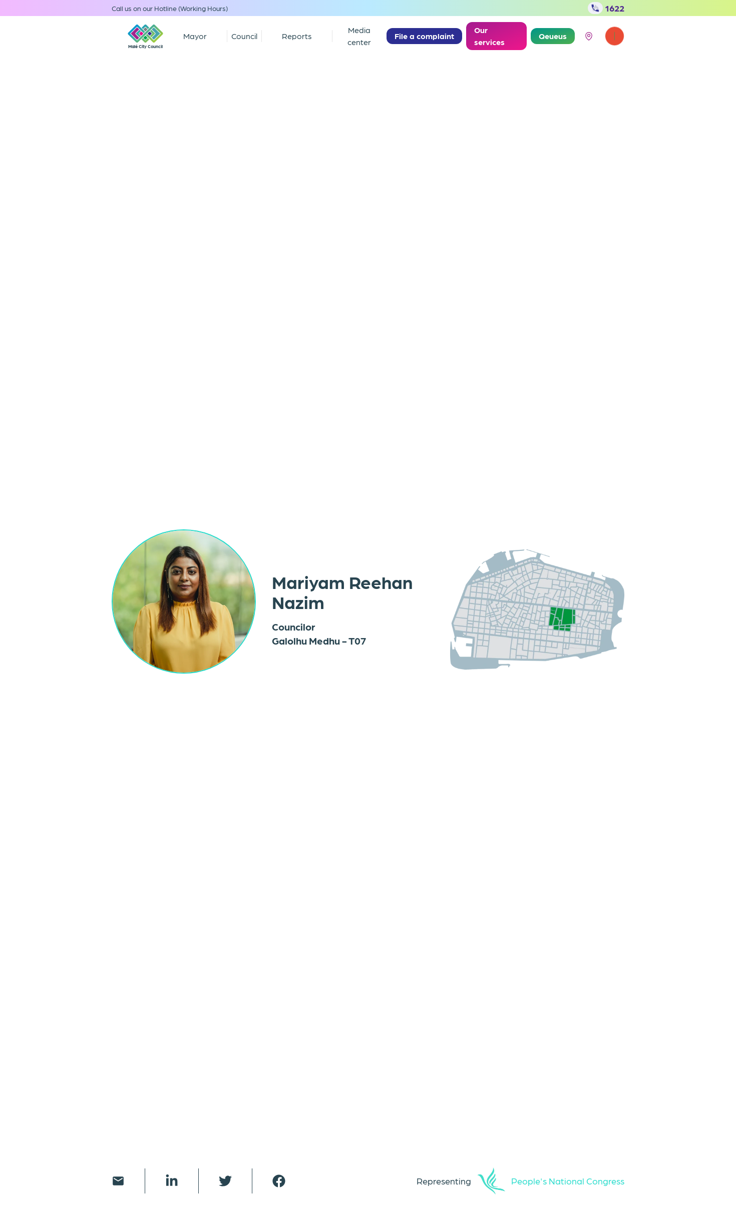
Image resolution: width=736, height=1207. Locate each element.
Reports (297, 36)
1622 (606, 8)
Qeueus (553, 36)
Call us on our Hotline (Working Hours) (170, 8)
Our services (489, 36)
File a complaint (424, 36)
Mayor (195, 36)
